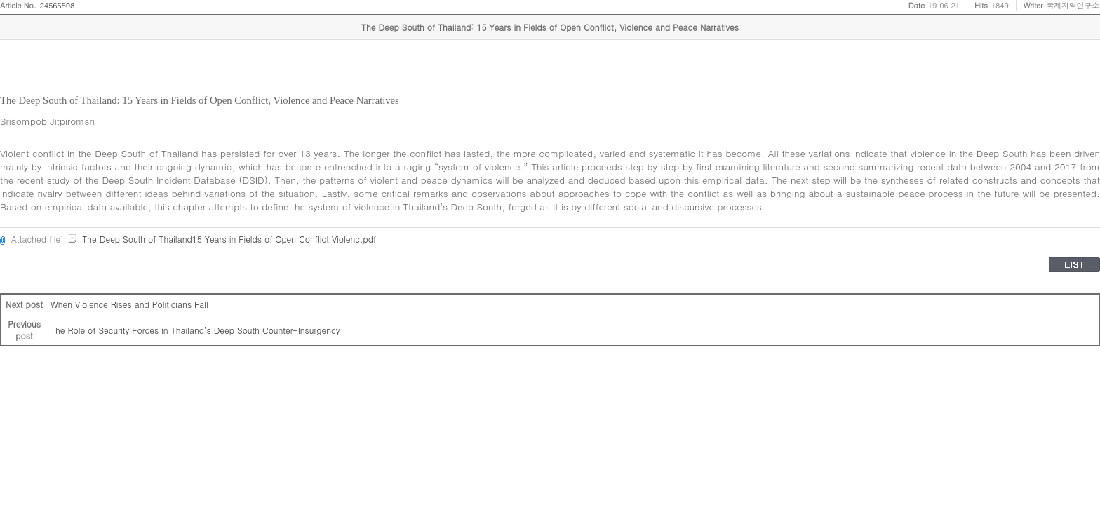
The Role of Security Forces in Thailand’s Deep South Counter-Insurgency (195, 330)
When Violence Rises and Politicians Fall (129, 304)
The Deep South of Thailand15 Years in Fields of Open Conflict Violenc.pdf (221, 239)
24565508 (57, 5)
